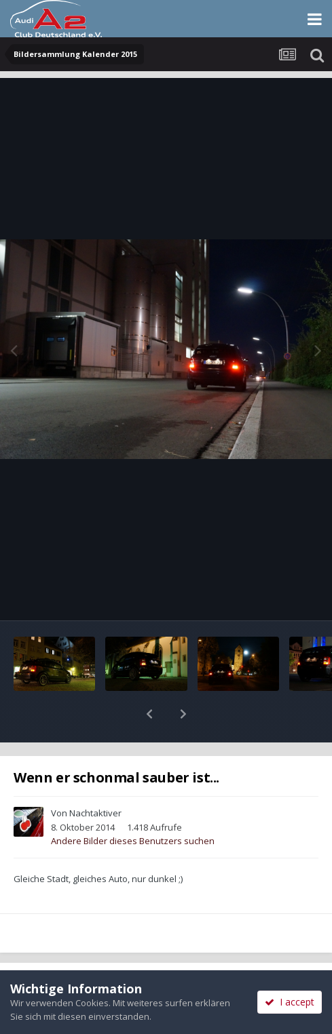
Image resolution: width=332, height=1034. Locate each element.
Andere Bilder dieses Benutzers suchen (133, 805)
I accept (289, 1001)
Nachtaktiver (95, 778)
